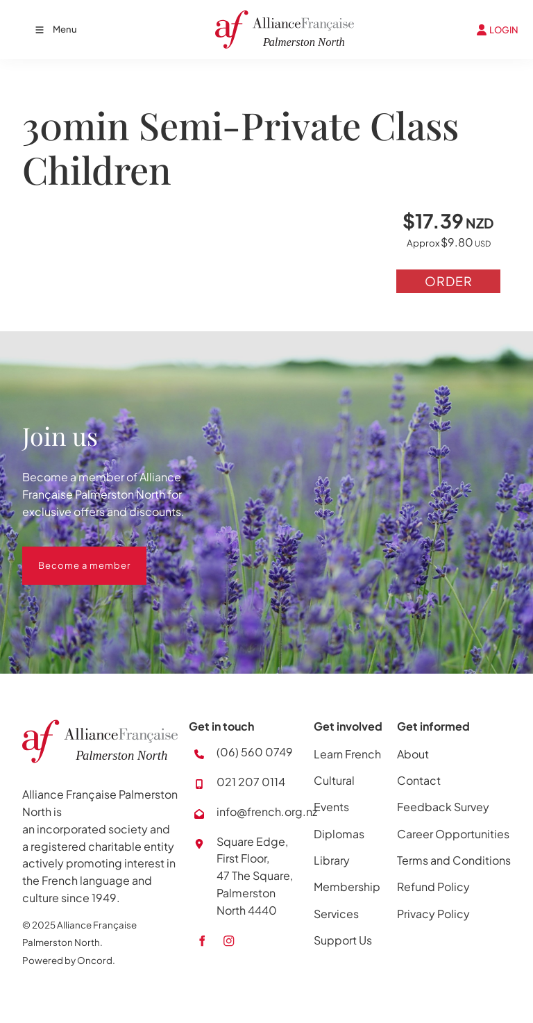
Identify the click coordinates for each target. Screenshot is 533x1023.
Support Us (343, 940)
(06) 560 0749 (255, 752)
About (413, 754)
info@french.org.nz (267, 811)
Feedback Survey (443, 806)
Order (449, 281)
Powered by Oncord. (68, 960)
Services (336, 913)
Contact (419, 780)
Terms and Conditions (454, 860)
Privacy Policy (433, 913)
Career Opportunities (453, 833)
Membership (347, 886)
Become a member (68, 554)
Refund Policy (433, 886)
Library (332, 860)
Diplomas (339, 833)
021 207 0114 (251, 781)
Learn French (347, 754)
